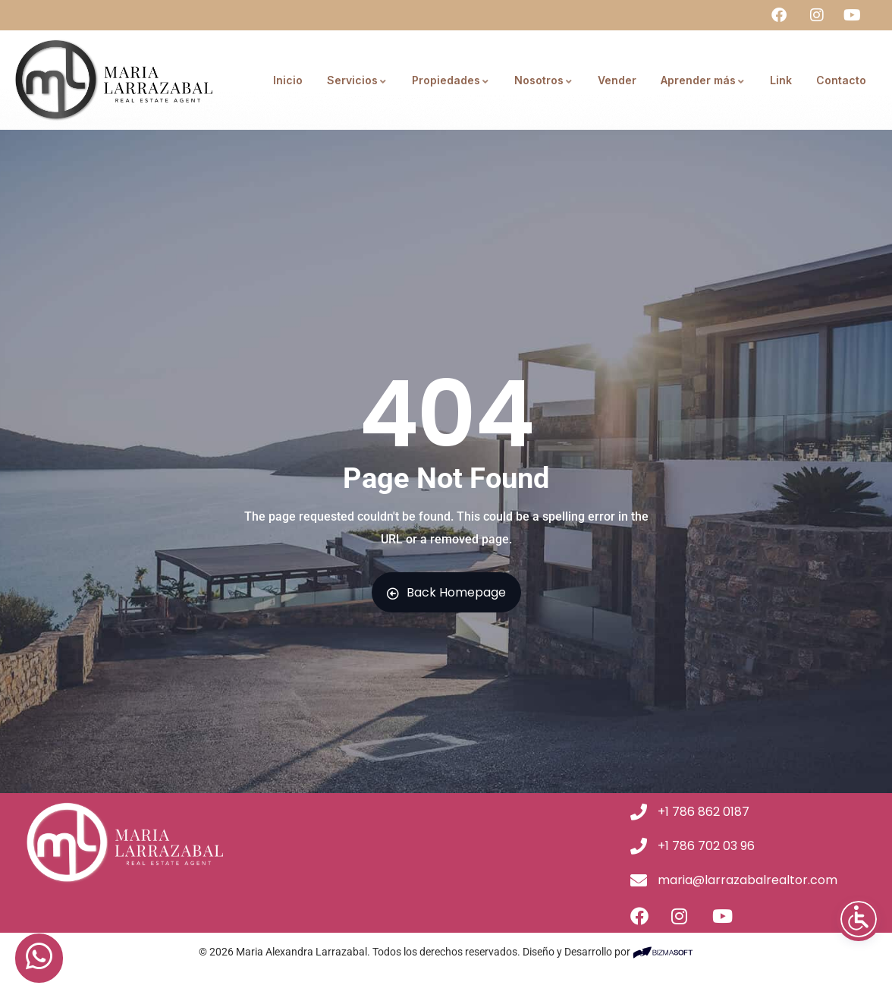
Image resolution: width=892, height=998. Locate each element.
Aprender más (703, 80)
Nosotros (543, 80)
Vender (617, 80)
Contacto (841, 80)
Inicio (288, 80)
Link (781, 80)
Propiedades (451, 80)
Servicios (357, 80)
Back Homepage (446, 592)
